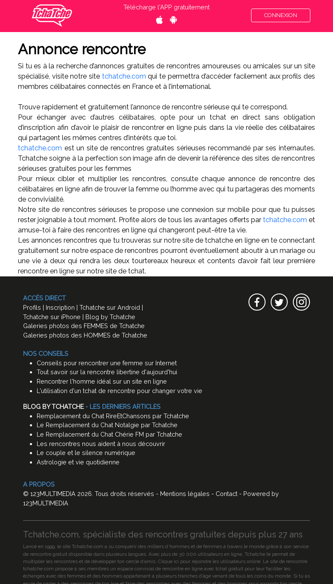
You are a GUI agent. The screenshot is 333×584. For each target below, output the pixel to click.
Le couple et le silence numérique (86, 452)
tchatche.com (124, 76)
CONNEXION (280, 15)
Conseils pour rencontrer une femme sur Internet (107, 363)
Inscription (60, 307)
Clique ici (168, 561)
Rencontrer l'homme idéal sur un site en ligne (102, 381)
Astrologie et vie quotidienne (78, 462)
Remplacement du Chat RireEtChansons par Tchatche (113, 416)
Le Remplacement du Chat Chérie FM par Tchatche (109, 434)
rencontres (66, 561)
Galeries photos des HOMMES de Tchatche (85, 335)
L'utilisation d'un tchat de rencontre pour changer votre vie (119, 390)
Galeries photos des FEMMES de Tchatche (84, 325)
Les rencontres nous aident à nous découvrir (101, 443)
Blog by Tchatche (110, 316)
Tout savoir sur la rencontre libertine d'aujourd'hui (107, 372)
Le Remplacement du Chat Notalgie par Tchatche (107, 424)
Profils (32, 307)
